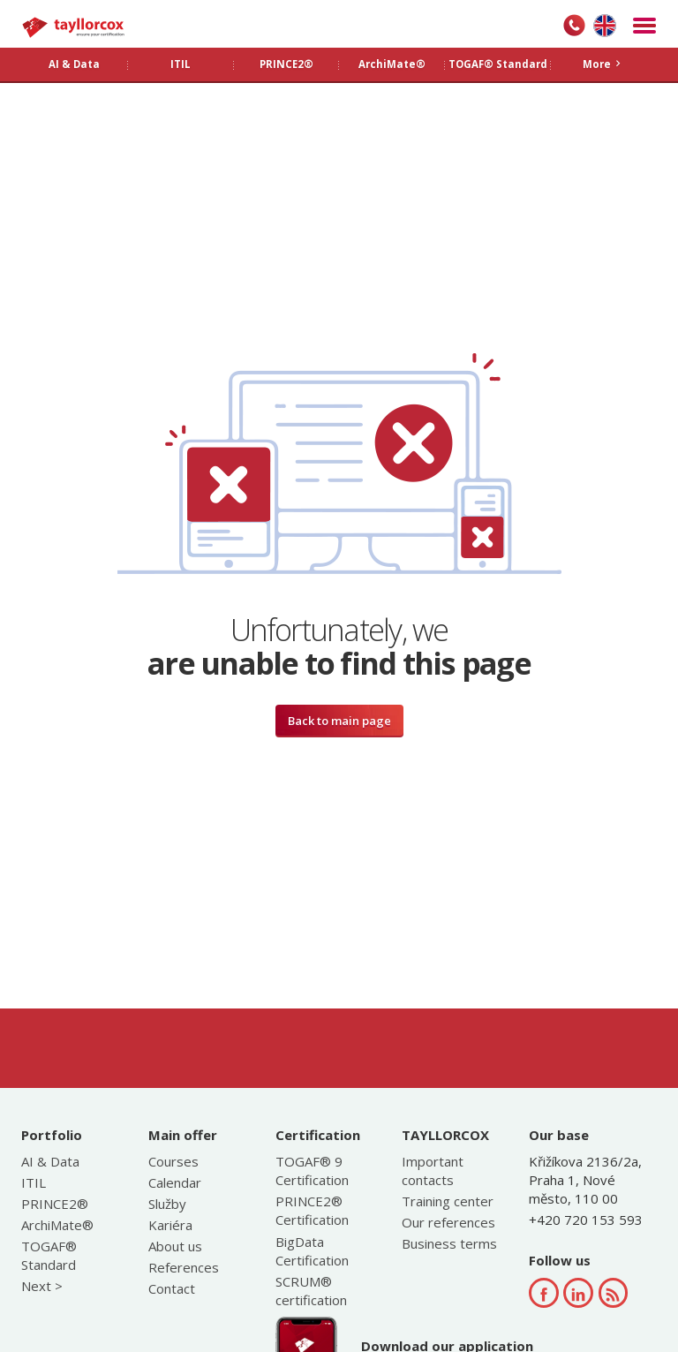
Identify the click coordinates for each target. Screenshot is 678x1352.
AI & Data (50, 1161)
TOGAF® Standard (49, 1255)
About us (175, 1246)
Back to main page (339, 721)
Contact (171, 1288)
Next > (42, 1286)
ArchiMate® (57, 1225)
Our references (448, 1222)
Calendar (174, 1182)
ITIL (33, 1182)
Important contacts (432, 1170)
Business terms (449, 1243)
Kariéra (170, 1225)
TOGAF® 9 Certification (312, 1170)
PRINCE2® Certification (312, 1210)
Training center (447, 1201)
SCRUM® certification (311, 1291)
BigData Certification (312, 1251)
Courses (173, 1161)
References (183, 1267)
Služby (167, 1203)
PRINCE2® (54, 1203)
